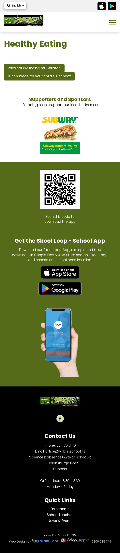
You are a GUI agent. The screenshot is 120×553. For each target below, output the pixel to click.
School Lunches (60, 514)
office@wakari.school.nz (65, 451)
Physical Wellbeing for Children (34, 68)
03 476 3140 (66, 445)
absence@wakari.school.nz (69, 457)
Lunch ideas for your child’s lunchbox (39, 76)
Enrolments (60, 509)
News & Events (60, 520)
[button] (15, 5)
